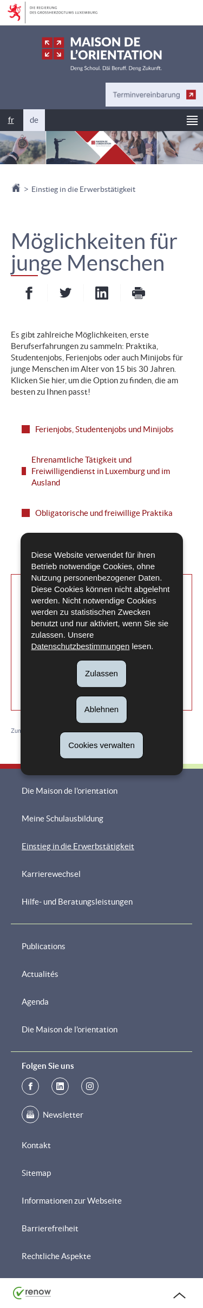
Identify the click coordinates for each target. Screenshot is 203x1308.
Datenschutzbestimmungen (80, 646)
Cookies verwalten (101, 744)
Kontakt (36, 1145)
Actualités (40, 974)
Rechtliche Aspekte (56, 1256)
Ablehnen (101, 709)
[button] (192, 120)
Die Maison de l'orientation (69, 790)
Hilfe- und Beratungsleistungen (77, 901)
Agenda (35, 1001)
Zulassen (101, 673)
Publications (44, 946)
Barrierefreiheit (50, 1228)
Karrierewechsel (51, 874)
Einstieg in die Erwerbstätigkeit (83, 189)
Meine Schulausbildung (62, 818)
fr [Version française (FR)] (11, 119)
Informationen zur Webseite (72, 1200)
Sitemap (36, 1173)
